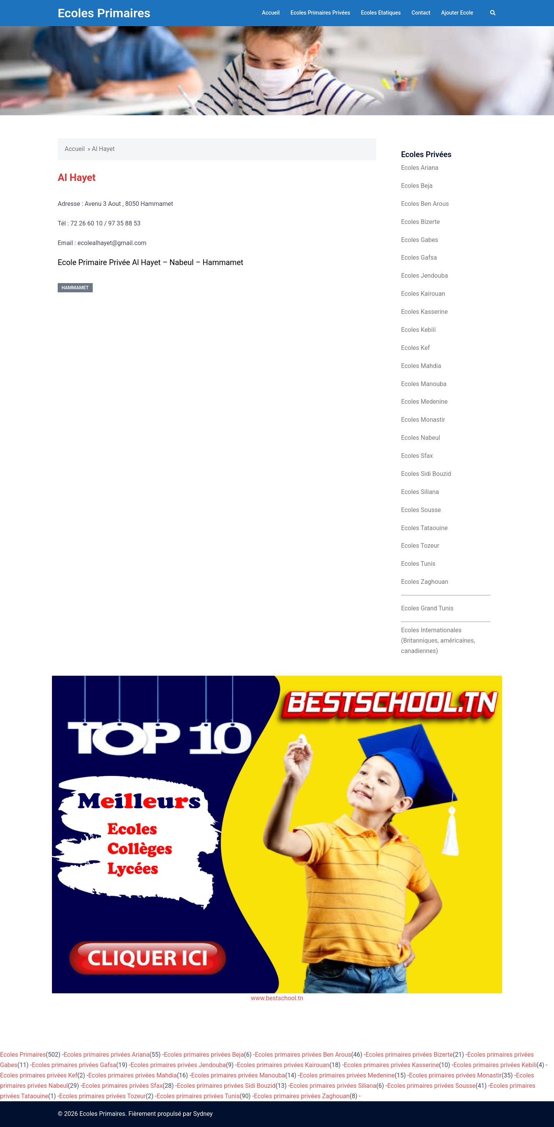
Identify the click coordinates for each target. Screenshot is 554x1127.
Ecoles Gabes (419, 240)
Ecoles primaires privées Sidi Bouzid (226, 1085)
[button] (493, 13)
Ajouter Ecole (457, 13)
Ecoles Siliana (420, 492)
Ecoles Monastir (423, 419)
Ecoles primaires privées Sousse (431, 1085)
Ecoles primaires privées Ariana (107, 1054)
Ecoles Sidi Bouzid (426, 473)
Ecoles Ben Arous (425, 203)
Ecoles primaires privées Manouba (238, 1075)
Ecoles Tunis (418, 563)
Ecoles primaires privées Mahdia (132, 1075)
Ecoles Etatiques (381, 13)
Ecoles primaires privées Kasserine (391, 1065)
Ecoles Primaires (104, 13)
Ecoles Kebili (418, 329)
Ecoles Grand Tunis (427, 608)
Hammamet (75, 287)
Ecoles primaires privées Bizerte (409, 1054)
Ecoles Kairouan (423, 293)
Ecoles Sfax (417, 455)
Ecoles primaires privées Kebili (495, 1065)
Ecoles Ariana (420, 167)
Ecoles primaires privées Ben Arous (303, 1054)
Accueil (271, 13)
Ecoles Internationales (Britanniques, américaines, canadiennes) (438, 640)
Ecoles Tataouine (424, 528)
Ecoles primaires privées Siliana (333, 1085)
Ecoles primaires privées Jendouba (178, 1065)
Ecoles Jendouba (424, 275)
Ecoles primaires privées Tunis (198, 1096)
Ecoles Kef (415, 347)
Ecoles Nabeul (420, 437)
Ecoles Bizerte (420, 221)
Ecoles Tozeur (420, 545)
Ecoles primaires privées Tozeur (102, 1096)
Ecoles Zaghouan (425, 581)
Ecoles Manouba (424, 384)
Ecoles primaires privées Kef (38, 1075)
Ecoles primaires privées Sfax (122, 1085)
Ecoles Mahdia (421, 366)
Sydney (203, 1113)
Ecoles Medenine (424, 401)
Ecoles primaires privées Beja (204, 1054)
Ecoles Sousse (421, 510)
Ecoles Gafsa (419, 257)
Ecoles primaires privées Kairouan (283, 1065)
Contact (421, 13)
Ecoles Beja (417, 185)
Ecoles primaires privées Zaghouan (302, 1096)
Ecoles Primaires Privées (320, 13)
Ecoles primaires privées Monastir (455, 1075)
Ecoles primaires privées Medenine (347, 1075)
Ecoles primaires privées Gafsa (74, 1065)
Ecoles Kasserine (424, 311)
